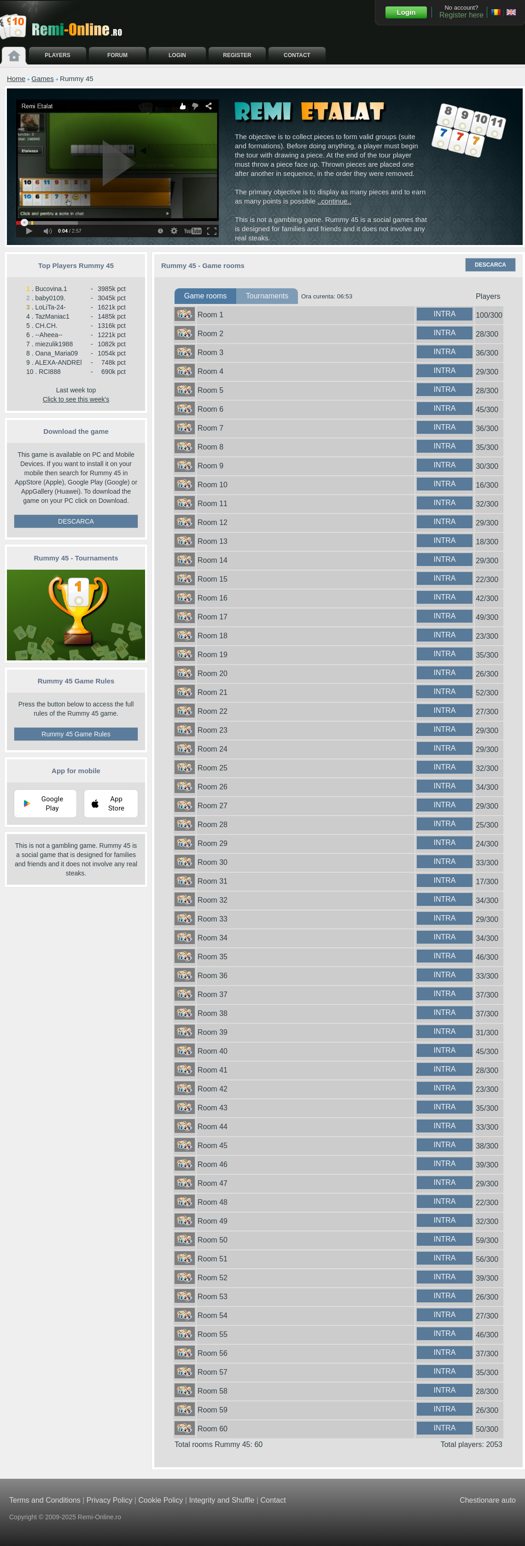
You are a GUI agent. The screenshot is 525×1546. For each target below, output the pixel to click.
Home (16, 78)
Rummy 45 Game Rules (75, 734)
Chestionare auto (488, 1500)
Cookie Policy (160, 1500)
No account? (461, 11)
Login (406, 12)
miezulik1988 (54, 344)
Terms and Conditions (45, 1500)
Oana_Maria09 (56, 353)
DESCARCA (76, 521)
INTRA (444, 314)
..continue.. (334, 201)
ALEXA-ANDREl (58, 362)
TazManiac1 (52, 316)
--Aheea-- (48, 334)
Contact (273, 1500)
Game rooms (205, 296)
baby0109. (50, 298)
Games (42, 78)
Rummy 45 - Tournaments (76, 558)
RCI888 (49, 371)
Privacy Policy (110, 1500)
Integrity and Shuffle (221, 1500)
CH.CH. (46, 325)
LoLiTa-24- (50, 307)
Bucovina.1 (51, 288)
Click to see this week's (76, 399)
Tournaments (267, 296)
